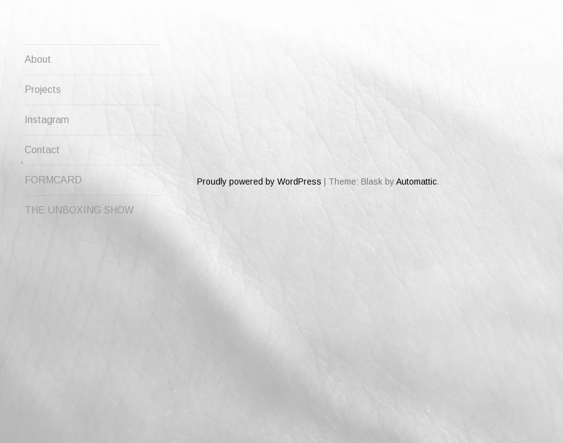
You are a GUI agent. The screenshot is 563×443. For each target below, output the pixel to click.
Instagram (47, 119)
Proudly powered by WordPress (259, 137)
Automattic (416, 137)
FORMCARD (53, 180)
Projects (43, 89)
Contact (42, 150)
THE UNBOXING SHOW (79, 210)
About (38, 59)
